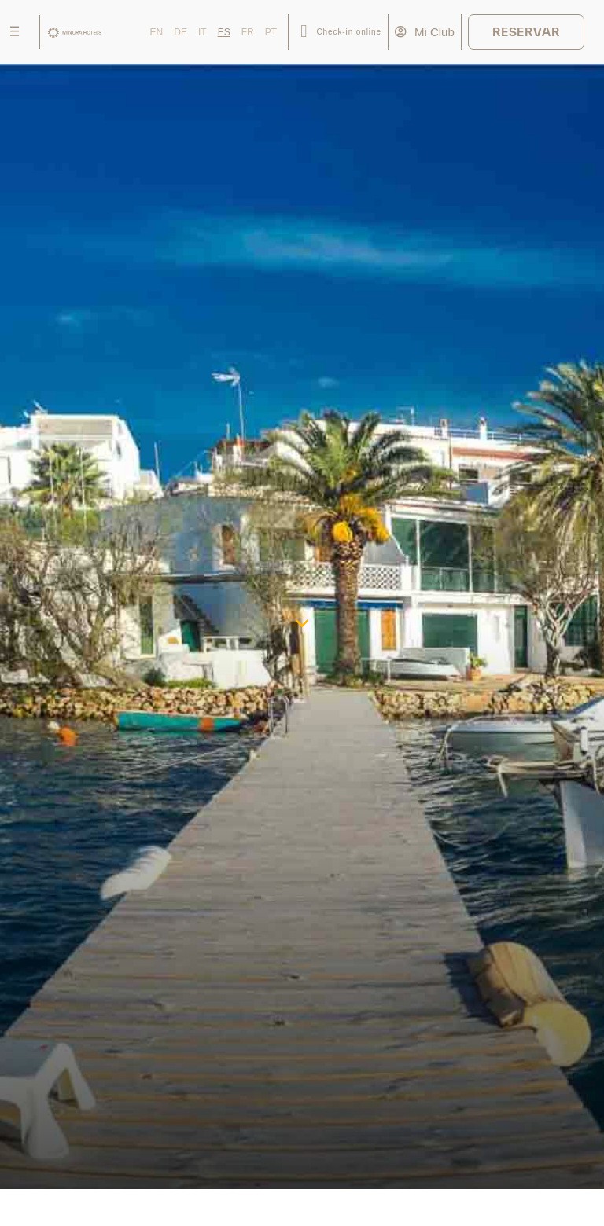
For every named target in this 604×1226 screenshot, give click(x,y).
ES (224, 32)
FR (247, 32)
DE (180, 32)
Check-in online (348, 32)
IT (202, 32)
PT (271, 32)
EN (157, 32)
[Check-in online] (304, 32)
